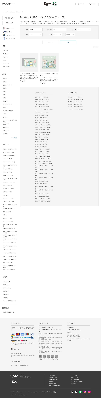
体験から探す (9, 23)
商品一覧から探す (9, 18)
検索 (68, 42)
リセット (50, 42)
